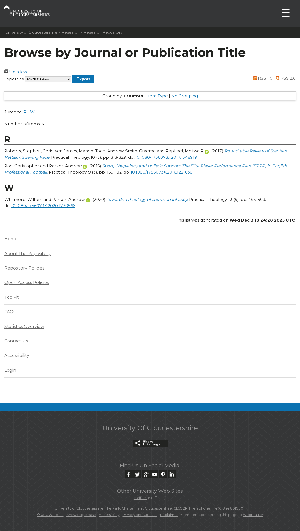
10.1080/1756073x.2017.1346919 (166, 157)
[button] (83, 79)
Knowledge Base (81, 515)
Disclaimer (169, 515)
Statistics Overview (24, 326)
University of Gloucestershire (31, 32)
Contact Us (16, 341)
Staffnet (140, 498)
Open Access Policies (26, 282)
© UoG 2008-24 (50, 515)
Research (70, 32)
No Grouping (184, 95)
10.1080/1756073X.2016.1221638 (161, 172)
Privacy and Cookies (140, 515)
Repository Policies (24, 268)
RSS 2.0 (284, 78)
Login (10, 370)
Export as (14, 79)
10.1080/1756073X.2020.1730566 (43, 205)
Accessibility (16, 355)
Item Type (157, 95)
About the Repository (27, 253)
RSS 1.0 (262, 78)
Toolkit (11, 297)
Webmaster (253, 515)
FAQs (9, 311)
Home (10, 238)
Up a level (17, 71)
